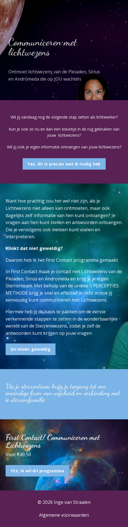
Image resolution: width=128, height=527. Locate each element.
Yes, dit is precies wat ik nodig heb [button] (64, 164)
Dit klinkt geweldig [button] (30, 349)
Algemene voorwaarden (64, 515)
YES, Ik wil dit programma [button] (37, 470)
